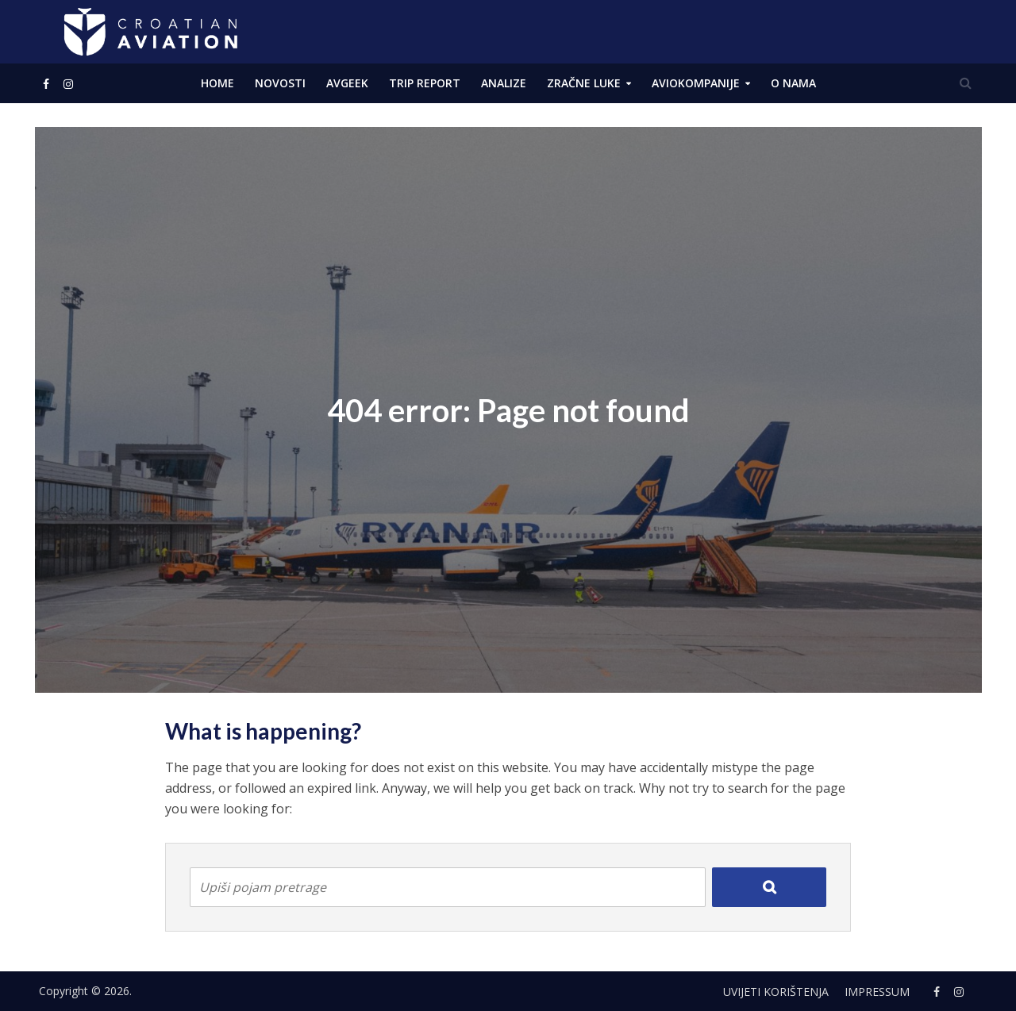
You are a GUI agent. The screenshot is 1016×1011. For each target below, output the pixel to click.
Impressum (877, 991)
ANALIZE (503, 82)
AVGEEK (347, 82)
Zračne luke (584, 82)
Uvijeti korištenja (776, 991)
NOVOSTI (280, 82)
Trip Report (424, 82)
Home (217, 82)
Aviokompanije (696, 82)
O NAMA (793, 82)
